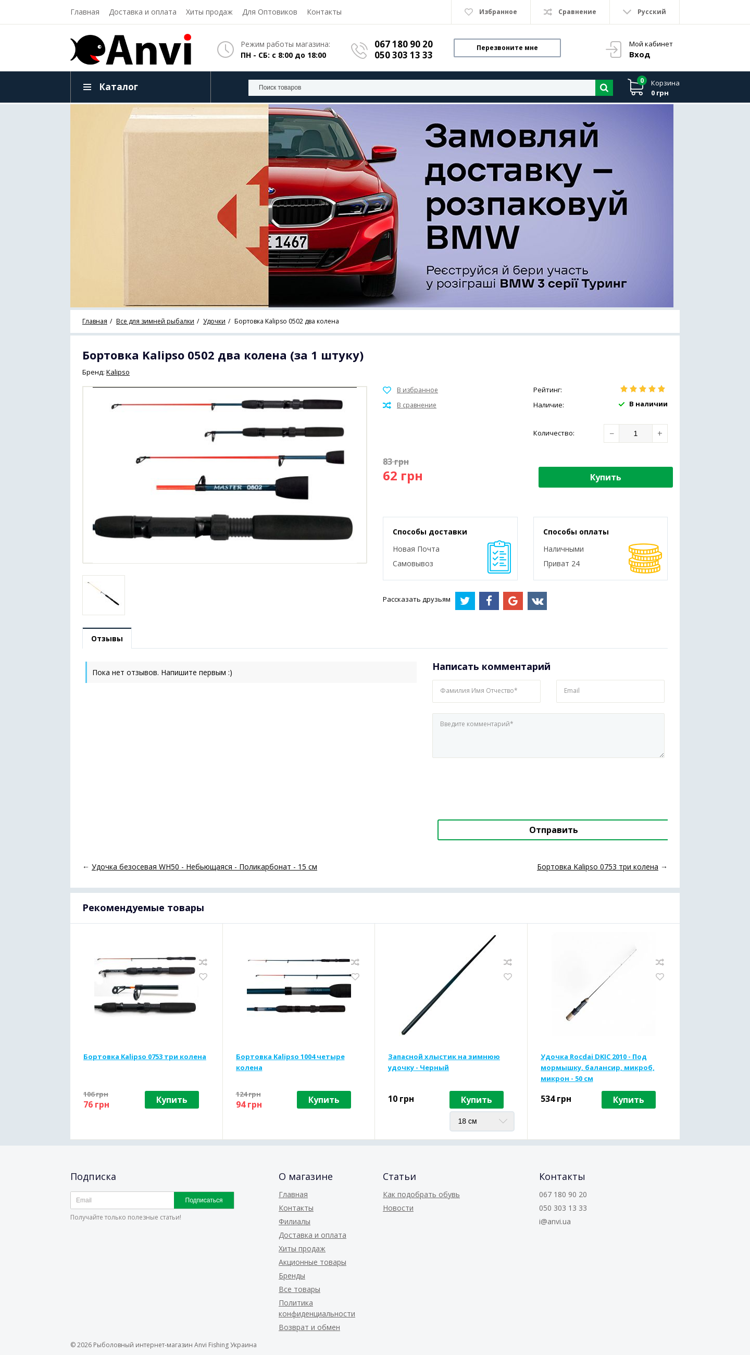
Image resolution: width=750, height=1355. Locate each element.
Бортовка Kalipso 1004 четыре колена (290, 1062)
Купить (605, 477)
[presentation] (503, 787)
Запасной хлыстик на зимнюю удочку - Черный (444, 1062)
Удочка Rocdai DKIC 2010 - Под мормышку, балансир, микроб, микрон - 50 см (598, 1068)
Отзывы (108, 639)
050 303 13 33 (403, 55)
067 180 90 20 (403, 44)
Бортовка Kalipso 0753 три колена (144, 1057)
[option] (375, 205)
